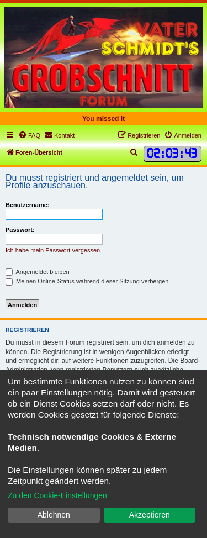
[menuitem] (29, 135)
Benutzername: (27, 205)
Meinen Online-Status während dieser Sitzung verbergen (87, 281)
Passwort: (20, 229)
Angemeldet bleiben (38, 271)
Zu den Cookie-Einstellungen (57, 495)
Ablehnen (54, 514)
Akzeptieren (149, 514)
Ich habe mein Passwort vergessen (53, 250)
